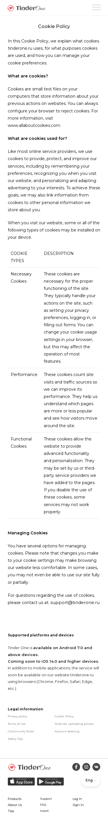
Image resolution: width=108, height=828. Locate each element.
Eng (91, 780)
